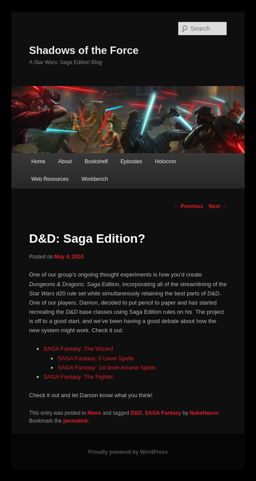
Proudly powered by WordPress (128, 452)
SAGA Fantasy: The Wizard (78, 348)
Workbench (94, 179)
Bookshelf (96, 161)
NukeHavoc (204, 413)
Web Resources (50, 179)
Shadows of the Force (83, 50)
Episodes (131, 161)
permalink (75, 421)
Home (38, 161)
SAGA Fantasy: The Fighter (78, 376)
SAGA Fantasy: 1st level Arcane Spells (106, 367)
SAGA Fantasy (163, 413)
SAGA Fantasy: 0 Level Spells (95, 358)
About (65, 161)
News (94, 413)
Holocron (165, 161)
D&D (136, 413)
